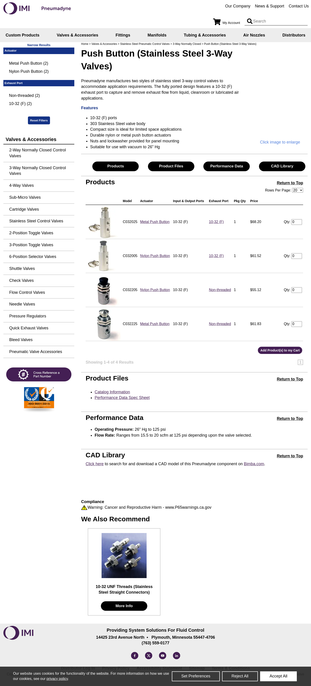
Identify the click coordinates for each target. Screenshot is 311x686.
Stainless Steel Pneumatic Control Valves (145, 44)
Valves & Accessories (77, 35)
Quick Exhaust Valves (28, 328)
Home (84, 44)
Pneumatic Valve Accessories (35, 351)
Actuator (147, 201)
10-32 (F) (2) (20, 103)
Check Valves (21, 280)
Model (128, 201)
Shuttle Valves (22, 268)
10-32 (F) (216, 222)
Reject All (240, 676)
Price (255, 201)
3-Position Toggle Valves (31, 245)
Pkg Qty (240, 201)
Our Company (237, 6)
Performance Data (226, 166)
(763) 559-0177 (155, 643)
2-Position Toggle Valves (31, 233)
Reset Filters (39, 120)
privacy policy (57, 679)
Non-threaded (220, 290)
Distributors (293, 35)
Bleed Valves (21, 339)
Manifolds (157, 35)
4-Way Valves (21, 185)
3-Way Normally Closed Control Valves (37, 171)
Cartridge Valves (24, 209)
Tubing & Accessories (205, 35)
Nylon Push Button (155, 256)
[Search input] (249, 21)
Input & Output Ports (189, 201)
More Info (124, 606)
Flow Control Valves (27, 292)
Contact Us (299, 6)
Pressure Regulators (27, 316)
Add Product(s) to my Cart (280, 350)
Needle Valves (22, 304)
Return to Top (290, 183)
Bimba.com (254, 464)
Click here (95, 464)
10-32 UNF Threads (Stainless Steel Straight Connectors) (124, 589)
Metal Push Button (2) (28, 63)
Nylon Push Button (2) (29, 71)
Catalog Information (112, 392)
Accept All (278, 676)
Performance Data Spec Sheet (122, 397)
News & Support (269, 6)
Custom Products (22, 35)
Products (115, 166)
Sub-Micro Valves (25, 197)
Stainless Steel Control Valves (36, 221)
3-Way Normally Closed (187, 44)
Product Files (171, 166)
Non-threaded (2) (24, 95)
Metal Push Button (155, 222)
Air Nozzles (254, 35)
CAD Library (282, 166)
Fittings (123, 35)
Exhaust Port (219, 201)
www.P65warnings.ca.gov (188, 507)
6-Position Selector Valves (32, 256)
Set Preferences (195, 676)
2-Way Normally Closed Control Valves (37, 153)
